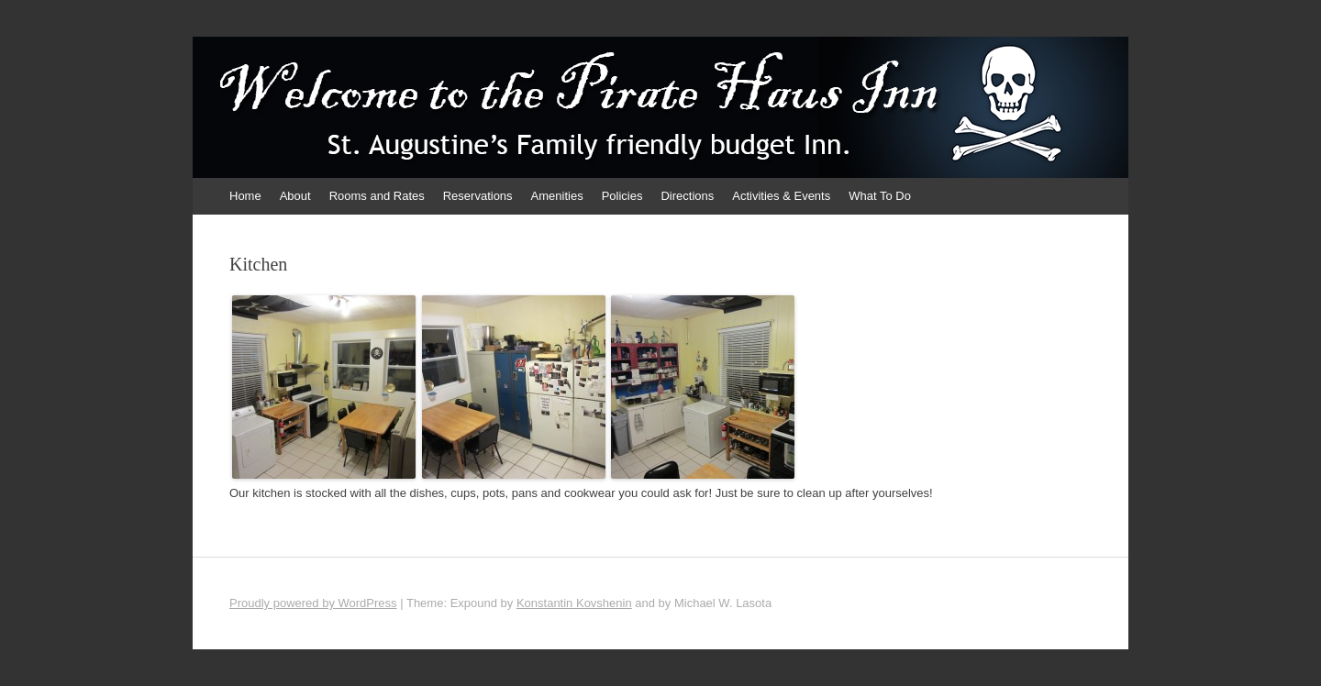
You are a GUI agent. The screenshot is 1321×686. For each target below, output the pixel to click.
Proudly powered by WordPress (313, 603)
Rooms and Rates (377, 196)
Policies (622, 196)
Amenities (557, 196)
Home (245, 196)
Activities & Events (781, 196)
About (295, 196)
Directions (687, 196)
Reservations (478, 196)
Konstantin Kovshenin (574, 603)
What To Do (880, 196)
